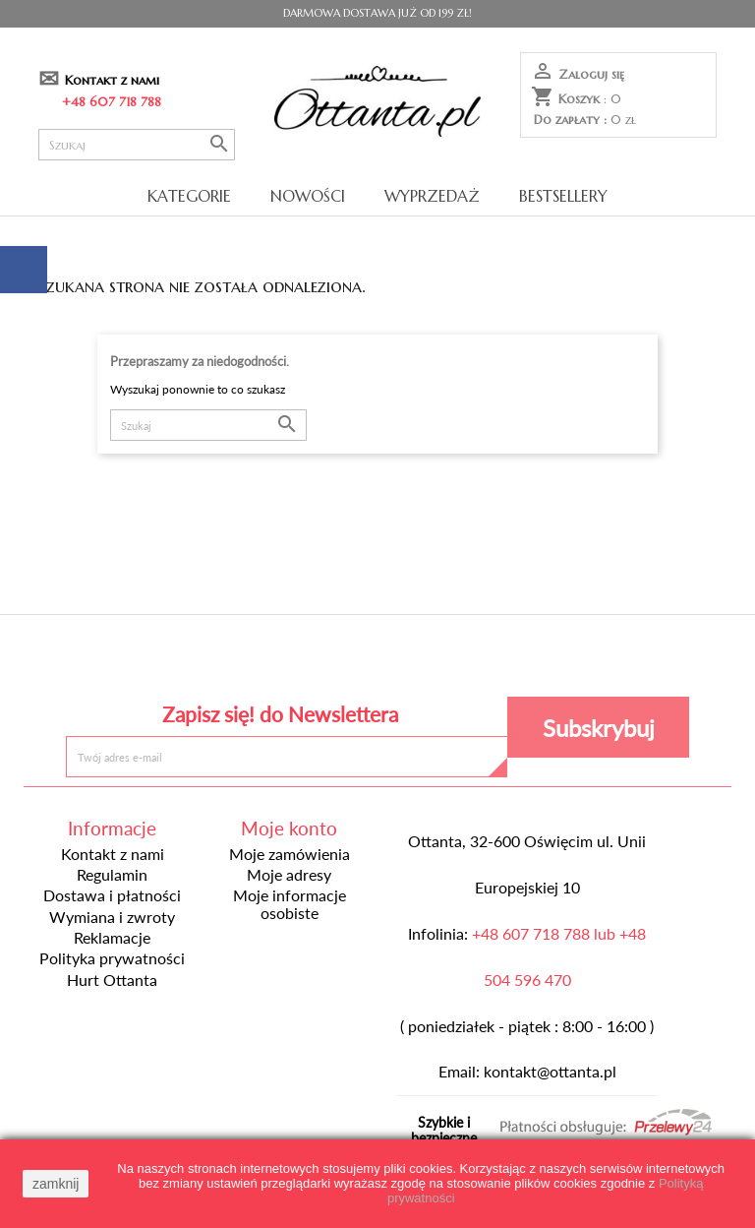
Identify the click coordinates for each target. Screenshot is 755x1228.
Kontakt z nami (112, 80)
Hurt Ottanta (112, 980)
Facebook (234, 661)
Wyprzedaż (432, 196)
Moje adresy (289, 875)
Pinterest (377, 661)
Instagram (520, 661)
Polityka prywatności (112, 958)
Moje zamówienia (289, 854)
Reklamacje (112, 938)
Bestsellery (563, 196)
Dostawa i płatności (112, 895)
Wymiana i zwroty (112, 917)
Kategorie (189, 196)
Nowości (307, 196)
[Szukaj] (136, 144)
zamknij (55, 1184)
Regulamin (112, 875)
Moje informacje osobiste (289, 904)
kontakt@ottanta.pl (550, 1071)
